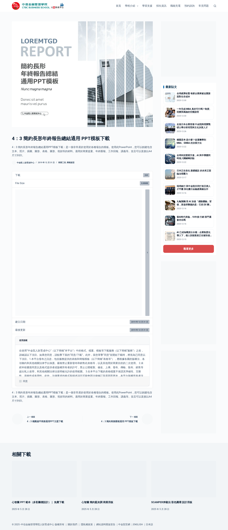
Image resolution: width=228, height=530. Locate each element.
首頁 (118, 5)
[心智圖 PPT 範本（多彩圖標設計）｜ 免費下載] (44, 479)
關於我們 (72, 524)
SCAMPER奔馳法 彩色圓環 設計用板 (171, 502)
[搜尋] (215, 6)
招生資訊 (161, 5)
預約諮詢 (189, 5)
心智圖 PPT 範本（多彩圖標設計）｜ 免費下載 (38, 502)
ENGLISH (138, 524)
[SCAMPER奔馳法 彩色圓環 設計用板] (183, 479)
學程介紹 (132, 6)
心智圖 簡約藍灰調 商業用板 (97, 502)
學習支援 (147, 5)
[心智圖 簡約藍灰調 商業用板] (114, 479)
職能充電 (175, 5)
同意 (23, 381)
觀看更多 (189, 248)
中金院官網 (124, 524)
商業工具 (62, 162)
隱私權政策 (87, 524)
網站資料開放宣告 (105, 524)
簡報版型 (70, 162)
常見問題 (204, 5)
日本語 (149, 524)
